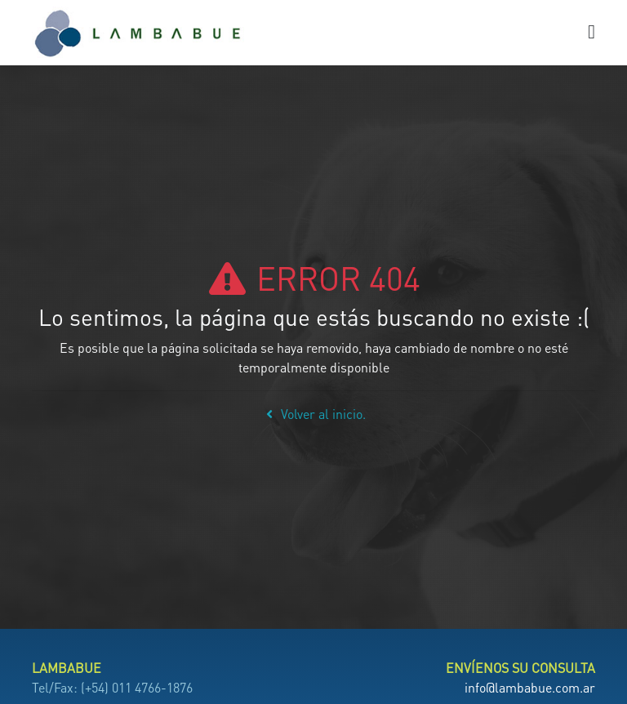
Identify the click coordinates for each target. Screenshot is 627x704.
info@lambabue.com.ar (530, 687)
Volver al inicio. (313, 413)
